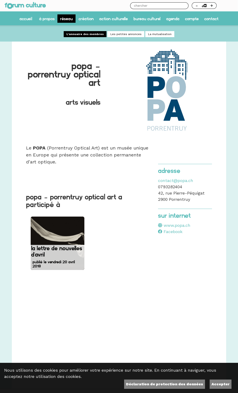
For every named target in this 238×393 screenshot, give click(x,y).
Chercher (185, 5)
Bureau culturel (146, 18)
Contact (211, 18)
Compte (192, 18)
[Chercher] (156, 5)
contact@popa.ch (175, 180)
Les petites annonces (126, 34)
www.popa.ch (177, 225)
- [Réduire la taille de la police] (196, 5)
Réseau (66, 18)
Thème (226, 5)
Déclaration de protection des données (164, 384)
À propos (47, 18)
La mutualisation (160, 34)
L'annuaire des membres (85, 34)
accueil (26, 18)
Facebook (170, 231)
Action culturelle (113, 18)
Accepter (221, 384)
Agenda (172, 18)
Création (86, 18)
